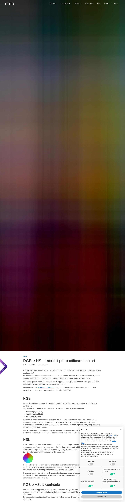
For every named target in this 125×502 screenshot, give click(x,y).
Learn (25, 356)
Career (106, 3)
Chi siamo (52, 3)
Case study (89, 3)
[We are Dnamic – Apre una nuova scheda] (3, 366)
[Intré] (9, 4)
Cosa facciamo (65, 3)
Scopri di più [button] (102, 496)
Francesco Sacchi (46, 388)
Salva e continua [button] (101, 492)
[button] (120, 429)
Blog (98, 3)
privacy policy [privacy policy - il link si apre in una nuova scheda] (113, 435)
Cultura (76, 3)
